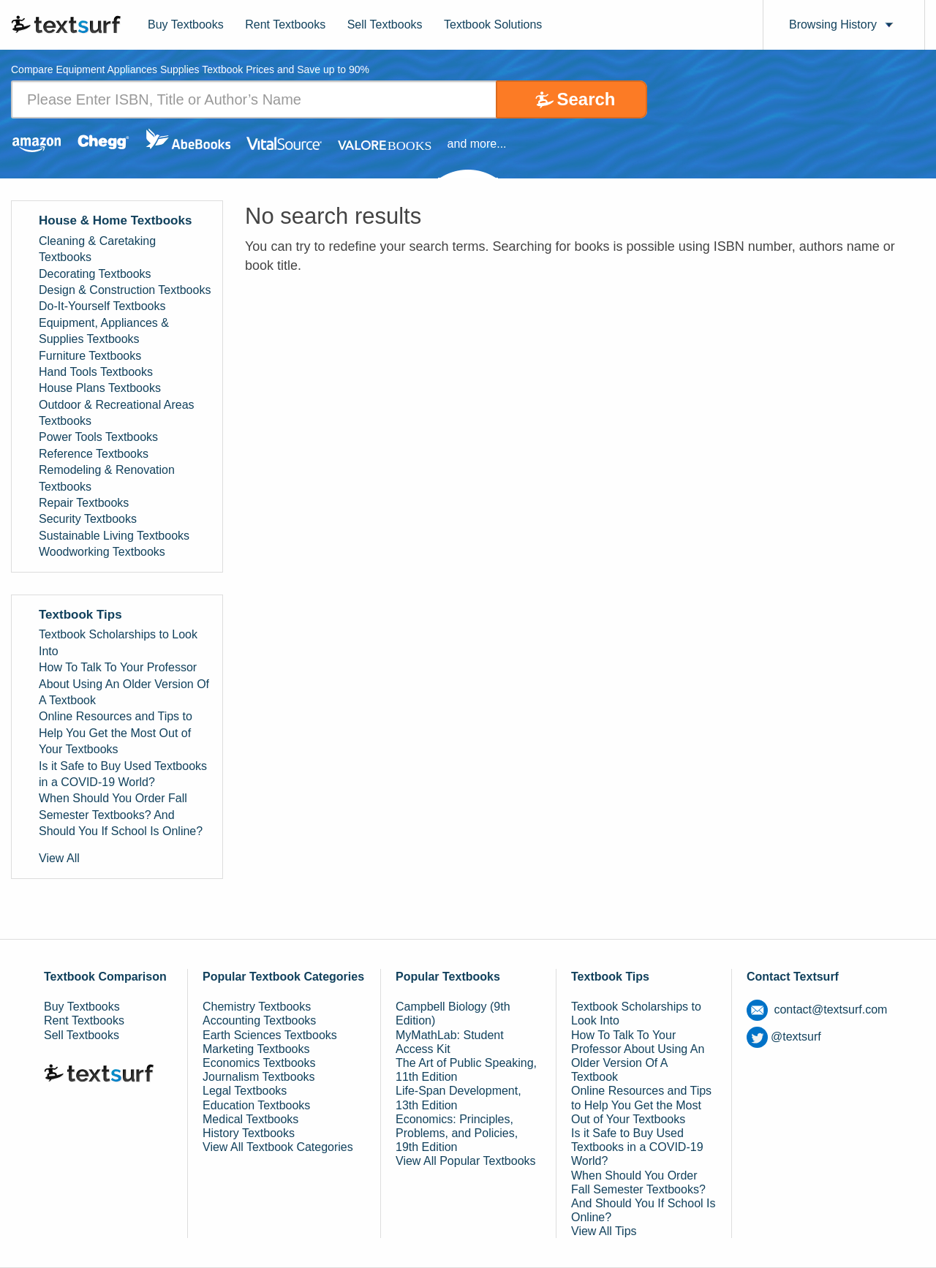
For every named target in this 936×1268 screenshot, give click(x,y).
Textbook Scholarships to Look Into (118, 642)
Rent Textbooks (285, 24)
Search (585, 99)
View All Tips (604, 1231)
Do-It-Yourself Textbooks (102, 306)
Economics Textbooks (259, 1063)
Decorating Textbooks (95, 274)
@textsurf (784, 1036)
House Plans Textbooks (100, 388)
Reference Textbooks (93, 454)
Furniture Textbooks (90, 356)
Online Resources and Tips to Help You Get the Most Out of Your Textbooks (115, 732)
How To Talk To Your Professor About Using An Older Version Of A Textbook (124, 683)
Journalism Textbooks (259, 1077)
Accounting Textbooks (259, 1020)
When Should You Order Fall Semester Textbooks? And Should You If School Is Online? (121, 814)
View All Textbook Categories (278, 1147)
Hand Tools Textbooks (96, 372)
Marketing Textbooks (256, 1049)
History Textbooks (249, 1133)
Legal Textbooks (245, 1090)
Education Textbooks (256, 1105)
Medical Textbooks (250, 1119)
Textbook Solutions (493, 24)
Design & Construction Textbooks (125, 290)
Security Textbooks (88, 519)
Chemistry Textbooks (257, 1006)
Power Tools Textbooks (98, 437)
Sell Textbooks (385, 24)
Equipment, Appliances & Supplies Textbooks (104, 331)
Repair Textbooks (84, 503)
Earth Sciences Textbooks (270, 1035)
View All (59, 858)
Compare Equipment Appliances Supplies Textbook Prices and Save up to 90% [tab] (190, 69)
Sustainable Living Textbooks (114, 535)
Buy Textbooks (186, 24)
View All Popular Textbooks (466, 1161)
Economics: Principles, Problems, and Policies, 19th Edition (457, 1133)
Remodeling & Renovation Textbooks (107, 478)
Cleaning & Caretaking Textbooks (97, 249)
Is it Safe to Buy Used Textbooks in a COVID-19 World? (123, 774)
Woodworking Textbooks (102, 552)
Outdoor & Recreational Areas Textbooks (117, 413)
